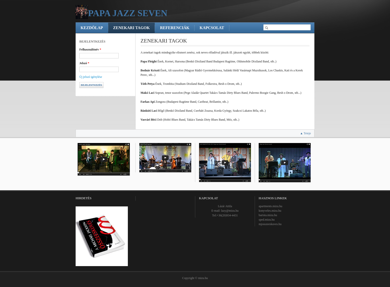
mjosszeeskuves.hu (270, 224)
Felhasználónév (90, 49)
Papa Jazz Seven (127, 13)
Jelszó (84, 63)
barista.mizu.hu (268, 215)
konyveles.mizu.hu (270, 210)
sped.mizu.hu (267, 219)
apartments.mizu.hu (270, 206)
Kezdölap (92, 28)
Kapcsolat (211, 28)
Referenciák (174, 28)
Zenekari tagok (131, 28)
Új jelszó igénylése (90, 77)
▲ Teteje (305, 133)
